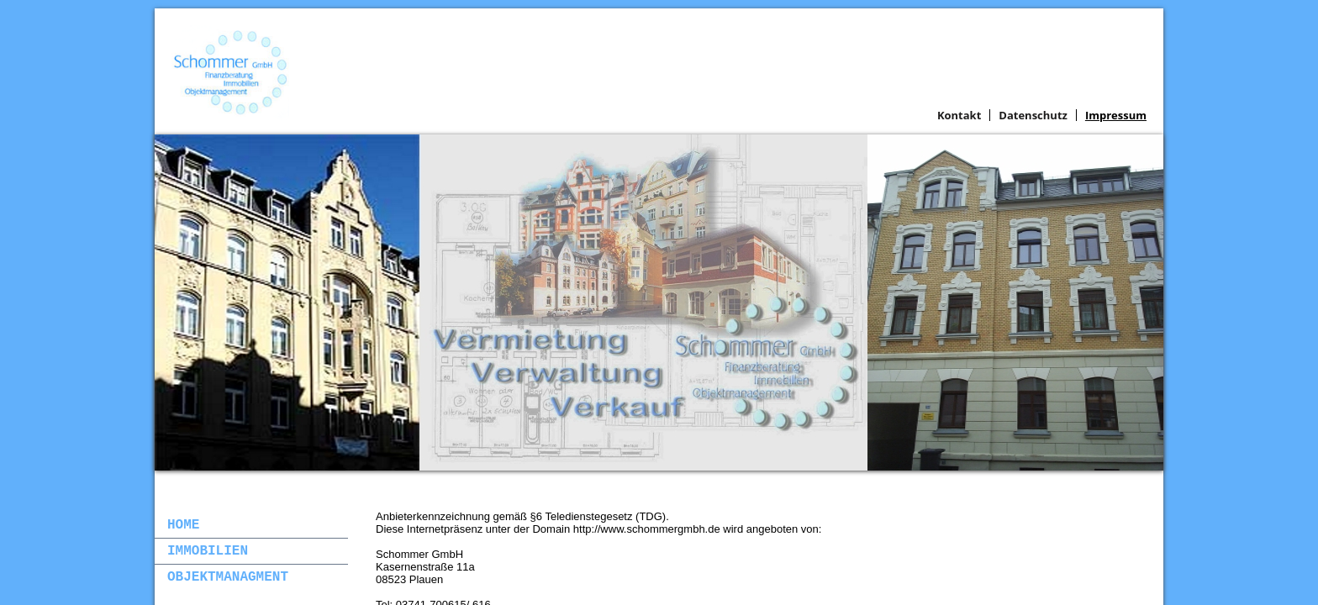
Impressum (1116, 115)
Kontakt (959, 115)
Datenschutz (1033, 115)
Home (183, 525)
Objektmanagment (227, 577)
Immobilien (207, 551)
